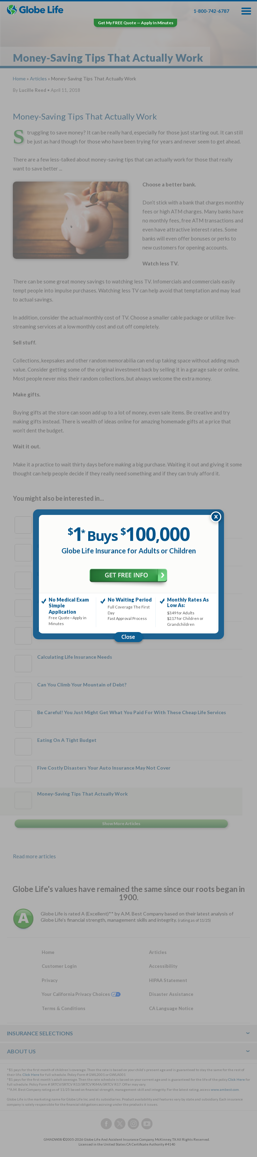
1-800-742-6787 (211, 11)
